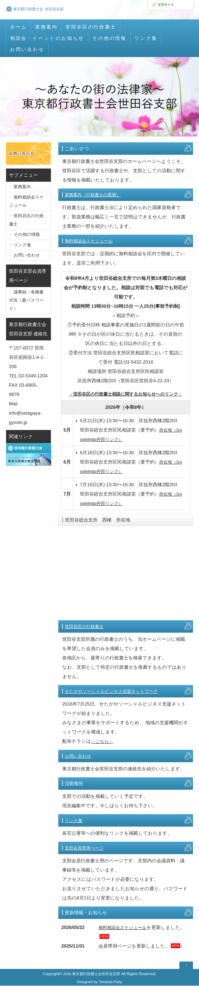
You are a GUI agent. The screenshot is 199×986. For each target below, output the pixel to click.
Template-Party (110, 982)
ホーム (18, 26)
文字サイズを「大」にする (186, 5)
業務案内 (46, 26)
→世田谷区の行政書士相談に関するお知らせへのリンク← (126, 393)
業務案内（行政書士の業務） (95, 194)
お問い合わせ (27, 49)
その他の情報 (109, 38)
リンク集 (145, 38)
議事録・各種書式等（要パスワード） (28, 310)
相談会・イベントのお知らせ (47, 38)
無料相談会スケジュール (91, 240)
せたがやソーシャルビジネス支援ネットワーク (115, 691)
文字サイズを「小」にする (177, 5)
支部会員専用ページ (86, 847)
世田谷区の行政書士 (90, 26)
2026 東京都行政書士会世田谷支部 (92, 974)
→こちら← (103, 741)
